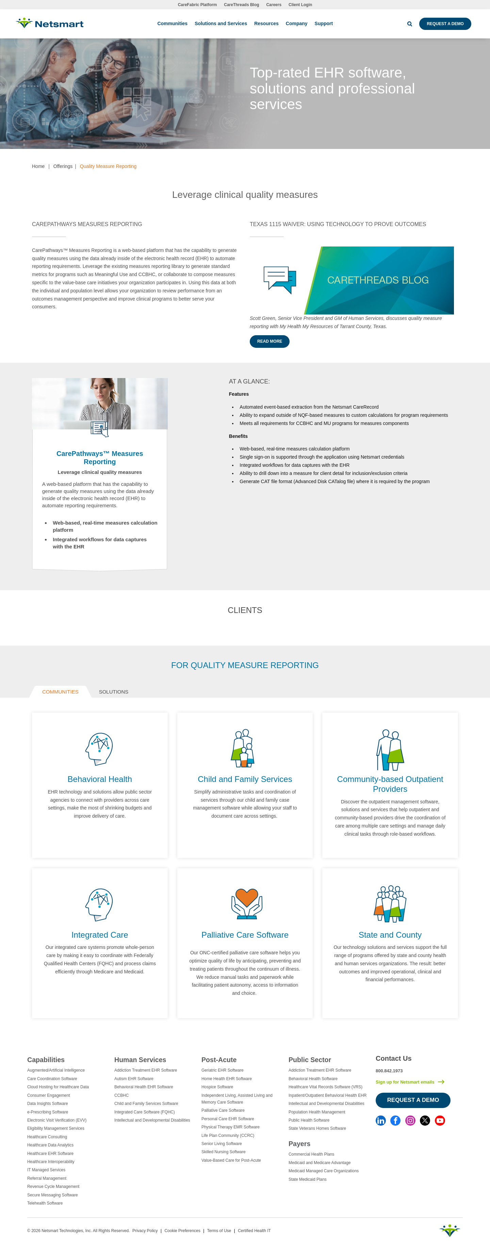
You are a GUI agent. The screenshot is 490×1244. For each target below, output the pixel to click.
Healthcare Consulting (47, 1137)
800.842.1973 (389, 1070)
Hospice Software (217, 1087)
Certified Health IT (254, 1230)
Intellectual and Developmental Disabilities (152, 1120)
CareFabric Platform (197, 4)
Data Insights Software (47, 1103)
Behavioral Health (100, 779)
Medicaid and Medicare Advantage (319, 1162)
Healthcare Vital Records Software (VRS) (325, 1087)
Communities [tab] (60, 692)
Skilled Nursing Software (223, 1151)
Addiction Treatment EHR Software (145, 1070)
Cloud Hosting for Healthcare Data (58, 1087)
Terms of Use (219, 1230)
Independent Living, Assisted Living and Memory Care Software (237, 1099)
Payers (299, 1143)
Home (38, 166)
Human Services (140, 1059)
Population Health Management (317, 1112)
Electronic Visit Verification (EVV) (56, 1120)
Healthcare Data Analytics (50, 1145)
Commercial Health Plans (311, 1154)
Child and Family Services (245, 779)
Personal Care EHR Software (227, 1119)
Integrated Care (99, 934)
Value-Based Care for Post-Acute (231, 1160)
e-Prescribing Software (47, 1112)
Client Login (300, 4)
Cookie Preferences (182, 1230)
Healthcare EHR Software (50, 1153)
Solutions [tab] (114, 692)
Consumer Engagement (48, 1095)
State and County (390, 934)
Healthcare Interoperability (51, 1161)
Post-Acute (218, 1059)
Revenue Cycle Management (53, 1186)
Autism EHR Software (133, 1078)
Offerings (63, 166)
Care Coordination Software (52, 1078)
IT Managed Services (46, 1170)
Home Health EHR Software (226, 1078)
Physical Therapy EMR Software (230, 1127)
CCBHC (121, 1095)
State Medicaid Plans (308, 1179)
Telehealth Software (45, 1203)
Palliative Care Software (245, 934)
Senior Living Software (221, 1143)
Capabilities (46, 1059)
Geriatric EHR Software (222, 1070)
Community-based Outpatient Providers (390, 784)
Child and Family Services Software (146, 1103)
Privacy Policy (145, 1230)
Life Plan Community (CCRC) (227, 1135)
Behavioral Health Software (313, 1078)
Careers (273, 4)
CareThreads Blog (241, 4)
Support (324, 23)
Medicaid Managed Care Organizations (324, 1171)
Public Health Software (309, 1120)
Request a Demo (445, 23)
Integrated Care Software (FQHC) (144, 1112)
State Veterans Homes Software (317, 1128)
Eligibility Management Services (55, 1128)
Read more (269, 341)
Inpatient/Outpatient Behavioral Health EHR (327, 1095)
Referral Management (46, 1178)
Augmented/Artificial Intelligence (56, 1070)
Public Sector (310, 1059)
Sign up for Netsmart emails (405, 1082)
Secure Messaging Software (52, 1195)
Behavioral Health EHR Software (143, 1087)
